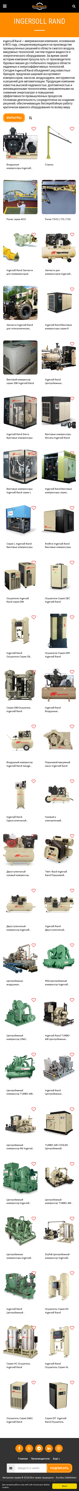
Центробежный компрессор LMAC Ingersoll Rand (16, 1037)
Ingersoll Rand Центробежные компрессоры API (54, 1092)
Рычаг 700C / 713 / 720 (58, 219)
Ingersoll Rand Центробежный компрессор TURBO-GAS (20, 1311)
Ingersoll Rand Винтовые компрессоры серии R (58, 326)
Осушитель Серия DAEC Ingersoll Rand (20, 1420)
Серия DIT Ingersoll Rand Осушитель (56, 1420)
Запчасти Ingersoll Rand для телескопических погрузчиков (20, 326)
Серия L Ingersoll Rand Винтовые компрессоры (20, 545)
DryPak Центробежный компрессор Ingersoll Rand (57, 1256)
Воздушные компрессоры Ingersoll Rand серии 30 (19, 166)
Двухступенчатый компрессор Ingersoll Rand (18, 928)
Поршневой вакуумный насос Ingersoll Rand (57, 764)
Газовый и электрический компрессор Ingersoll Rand (56, 818)
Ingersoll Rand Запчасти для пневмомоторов (20, 272)
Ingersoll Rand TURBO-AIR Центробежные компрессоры (57, 1037)
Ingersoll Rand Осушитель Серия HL (56, 1365)
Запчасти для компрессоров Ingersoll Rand (57, 272)
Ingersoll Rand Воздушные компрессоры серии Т (57, 709)
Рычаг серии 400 (16, 219)
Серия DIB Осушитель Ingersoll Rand (19, 709)
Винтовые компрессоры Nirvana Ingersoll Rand (58, 436)
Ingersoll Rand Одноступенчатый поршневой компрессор (19, 818)
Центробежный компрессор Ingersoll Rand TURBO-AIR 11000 (20, 1201)
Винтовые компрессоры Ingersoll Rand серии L (20, 490)
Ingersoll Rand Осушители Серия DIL (19, 655)
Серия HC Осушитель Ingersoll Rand (18, 1365)
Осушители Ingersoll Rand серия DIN (18, 600)
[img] (20, 142)
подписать (59, 1468)
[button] (4, 6)
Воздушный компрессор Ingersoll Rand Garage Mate (20, 764)
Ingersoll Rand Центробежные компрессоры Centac (56, 381)
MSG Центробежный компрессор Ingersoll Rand (56, 982)
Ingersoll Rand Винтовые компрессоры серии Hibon (58, 490)
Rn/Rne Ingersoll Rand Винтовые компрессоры (58, 545)
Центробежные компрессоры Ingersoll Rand (19, 1256)
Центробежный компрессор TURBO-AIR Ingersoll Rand (20, 1092)
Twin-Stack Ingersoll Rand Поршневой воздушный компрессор (58, 873)
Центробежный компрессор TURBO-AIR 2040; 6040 (58, 1201)
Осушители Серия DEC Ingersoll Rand (57, 600)
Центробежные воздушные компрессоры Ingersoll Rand (19, 982)
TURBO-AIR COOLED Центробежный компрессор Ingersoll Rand (56, 1147)
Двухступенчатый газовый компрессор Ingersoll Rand (18, 873)
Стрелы (49, 164)
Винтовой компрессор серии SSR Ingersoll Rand (20, 381)
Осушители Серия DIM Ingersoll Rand (57, 655)
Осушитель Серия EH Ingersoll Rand (56, 1311)
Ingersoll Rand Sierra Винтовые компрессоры (20, 436)
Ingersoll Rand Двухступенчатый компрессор (54, 928)
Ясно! (64, 1486)
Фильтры (13, 118)
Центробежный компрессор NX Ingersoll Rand (20, 1147)
